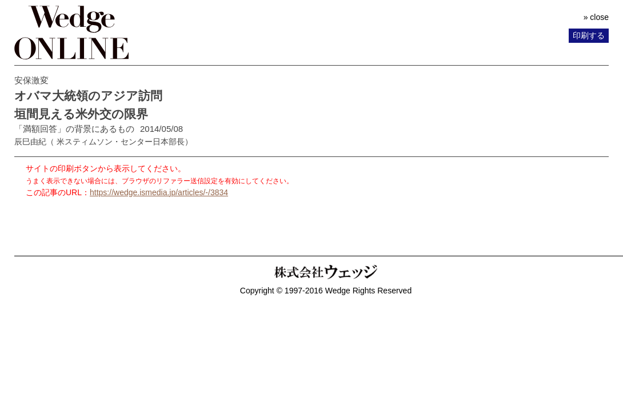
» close (596, 17)
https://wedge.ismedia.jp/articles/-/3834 (159, 192)
